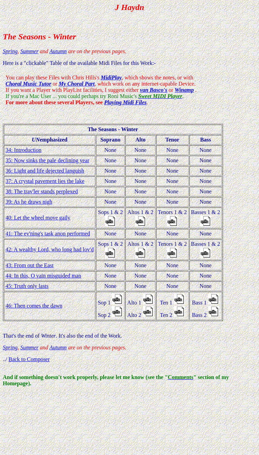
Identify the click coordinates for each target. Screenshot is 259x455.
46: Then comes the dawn (34, 306)
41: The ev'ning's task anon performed (48, 233)
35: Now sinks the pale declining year (47, 160)
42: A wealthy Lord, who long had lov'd (49, 249)
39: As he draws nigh (29, 202)
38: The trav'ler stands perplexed (42, 191)
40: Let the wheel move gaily (38, 218)
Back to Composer (29, 359)
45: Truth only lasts (27, 286)
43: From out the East (30, 265)
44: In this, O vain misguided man (43, 276)
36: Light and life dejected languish (45, 171)
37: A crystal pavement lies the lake (45, 181)
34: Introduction (24, 150)
